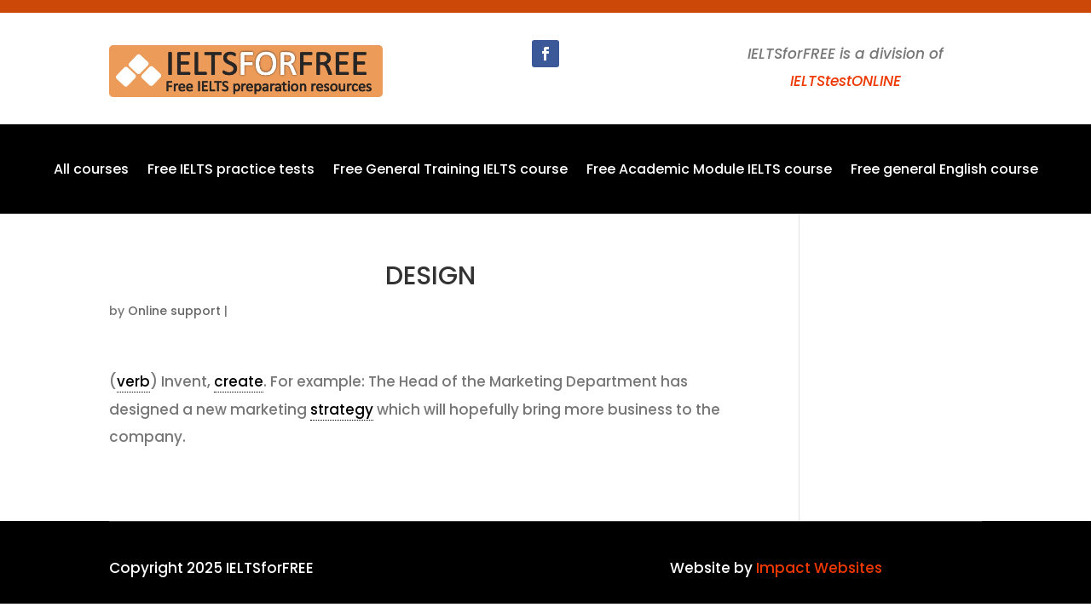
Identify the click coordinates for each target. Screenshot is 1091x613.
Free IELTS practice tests (231, 171)
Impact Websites (819, 568)
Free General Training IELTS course (450, 171)
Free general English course (944, 171)
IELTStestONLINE (845, 81)
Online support (174, 310)
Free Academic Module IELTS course (709, 171)
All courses (91, 171)
